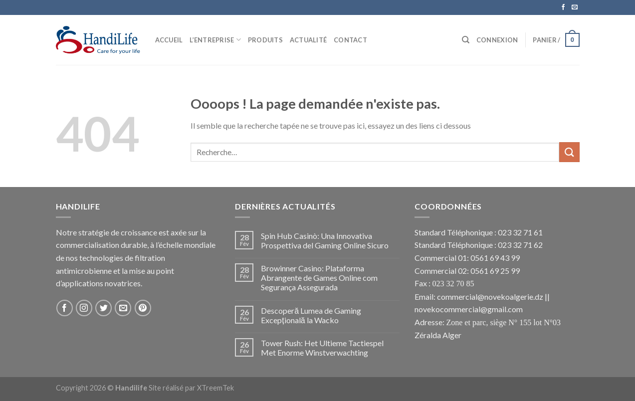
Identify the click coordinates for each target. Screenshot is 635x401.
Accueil (169, 40)
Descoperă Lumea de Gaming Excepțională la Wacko (311, 315)
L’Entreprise (215, 39)
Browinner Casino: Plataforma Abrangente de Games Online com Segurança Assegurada (319, 277)
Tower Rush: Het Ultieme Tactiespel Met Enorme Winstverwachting (322, 347)
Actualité (308, 40)
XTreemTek (215, 388)
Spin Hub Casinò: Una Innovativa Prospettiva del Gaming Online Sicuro (325, 240)
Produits (265, 40)
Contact (350, 40)
